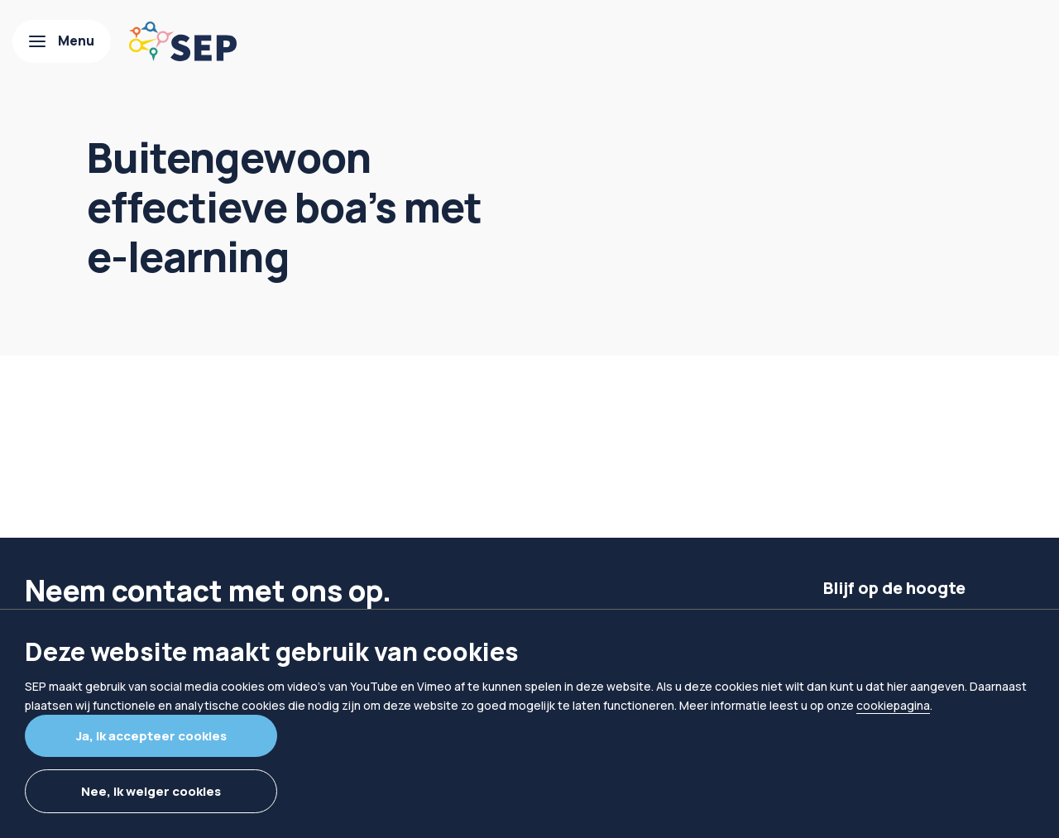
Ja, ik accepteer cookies (151, 736)
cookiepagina (893, 705)
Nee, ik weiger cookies (151, 791)
